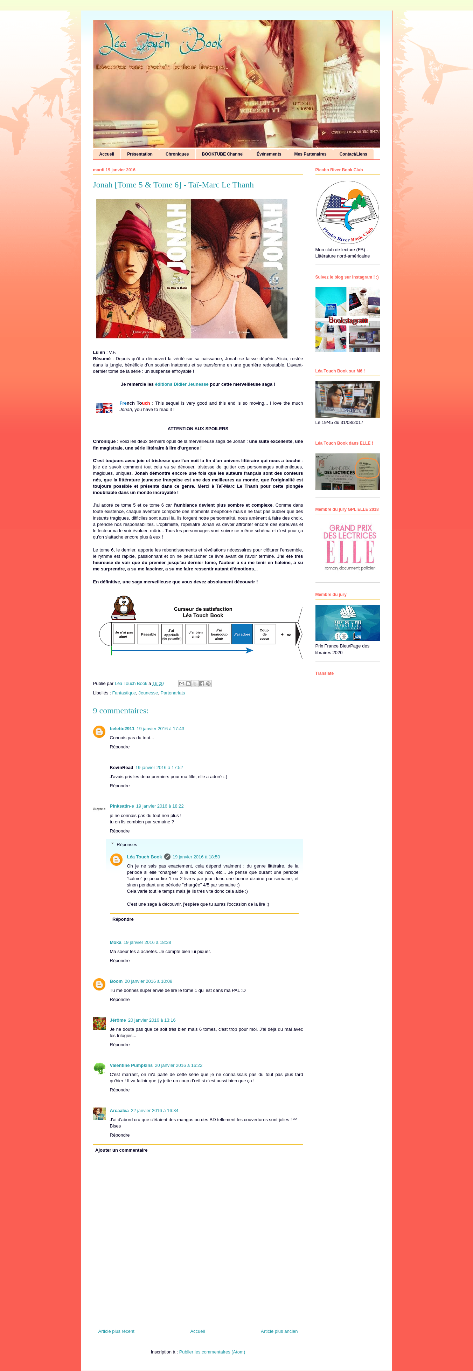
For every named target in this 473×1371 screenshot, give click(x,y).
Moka (115, 942)
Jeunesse (148, 692)
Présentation (140, 154)
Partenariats (172, 692)
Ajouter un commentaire (121, 1150)
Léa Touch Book (144, 856)
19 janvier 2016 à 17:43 (160, 728)
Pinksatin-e (122, 806)
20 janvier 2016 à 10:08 (148, 981)
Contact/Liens (353, 154)
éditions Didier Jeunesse (182, 384)
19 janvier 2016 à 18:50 (196, 856)
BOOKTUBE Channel (223, 154)
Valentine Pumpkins (131, 1065)
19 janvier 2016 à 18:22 (160, 806)
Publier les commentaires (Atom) (212, 1352)
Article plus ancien (279, 1331)
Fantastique (124, 692)
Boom (116, 981)
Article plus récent (116, 1331)
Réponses (127, 844)
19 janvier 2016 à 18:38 (147, 942)
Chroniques (177, 154)
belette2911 (122, 728)
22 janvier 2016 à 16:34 (155, 1110)
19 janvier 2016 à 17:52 (159, 767)
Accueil (106, 154)
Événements (269, 154)
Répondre (120, 746)
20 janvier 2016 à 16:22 (178, 1065)
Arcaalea (119, 1110)
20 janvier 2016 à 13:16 (152, 1020)
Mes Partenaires (310, 154)
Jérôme (118, 1020)
